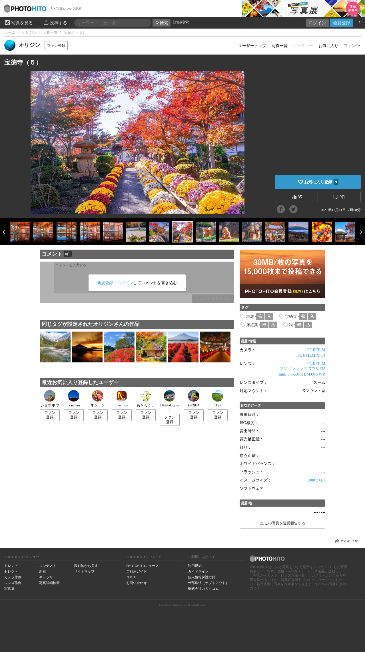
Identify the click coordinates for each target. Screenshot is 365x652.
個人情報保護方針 (201, 577)
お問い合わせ (136, 583)
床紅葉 (252, 324)
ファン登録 (56, 45)
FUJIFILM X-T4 (311, 355)
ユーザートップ (252, 45)
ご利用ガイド (136, 571)
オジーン (97, 398)
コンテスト (47, 565)
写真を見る (18, 22)
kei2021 (193, 398)
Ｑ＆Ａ (131, 577)
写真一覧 (50, 33)
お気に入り (328, 45)
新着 (42, 571)
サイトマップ (84, 571)
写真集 (9, 588)
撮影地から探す (86, 565)
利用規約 (195, 565)
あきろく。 (146, 398)
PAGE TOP (349, 541)
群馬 (250, 316)
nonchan (73, 398)
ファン (350, 45)
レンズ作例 (12, 583)
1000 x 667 (316, 480)
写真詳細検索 (49, 583)
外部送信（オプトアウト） (208, 583)
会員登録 (341, 22)
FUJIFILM (316, 350)
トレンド (11, 565)
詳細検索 (181, 22)
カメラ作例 (12, 577)
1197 (217, 398)
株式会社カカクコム (203, 588)
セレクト (11, 571)
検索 (161, 23)
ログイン (317, 22)
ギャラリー (47, 577)
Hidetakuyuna (169, 401)
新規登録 (105, 282)
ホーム (9, 33)
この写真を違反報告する (284, 523)
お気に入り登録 (321, 182)
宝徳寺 (291, 316)
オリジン (29, 33)
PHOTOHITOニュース (142, 565)
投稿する (55, 22)
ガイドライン (198, 571)
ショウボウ (50, 398)
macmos (122, 398)
